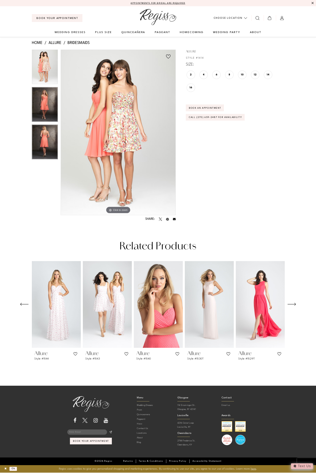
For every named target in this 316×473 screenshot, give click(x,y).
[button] (270, 18)
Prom (139, 410)
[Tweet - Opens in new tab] (160, 219)
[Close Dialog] (6, 469)
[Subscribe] (110, 433)
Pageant (141, 420)
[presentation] (56, 305)
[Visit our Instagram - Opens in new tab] (96, 421)
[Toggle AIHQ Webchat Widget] (301, 466)
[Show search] (258, 18)
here (253, 469)
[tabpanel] (45, 69)
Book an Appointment (208, 109)
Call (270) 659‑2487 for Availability (220, 120)
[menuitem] (57, 19)
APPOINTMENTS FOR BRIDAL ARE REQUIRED (158, 3)
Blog (139, 443)
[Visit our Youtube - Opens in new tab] (106, 421)
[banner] (158, 17)
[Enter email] (90, 433)
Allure (55, 43)
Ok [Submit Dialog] (15, 469)
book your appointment (91, 443)
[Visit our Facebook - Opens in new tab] (75, 421)
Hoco (139, 424)
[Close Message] (312, 3)
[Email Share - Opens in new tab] (174, 219)
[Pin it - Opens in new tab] (167, 219)
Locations (142, 433)
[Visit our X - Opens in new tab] (84, 421)
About (140, 438)
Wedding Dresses (145, 406)
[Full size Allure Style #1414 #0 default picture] (118, 132)
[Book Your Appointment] (57, 19)
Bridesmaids (79, 43)
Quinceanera (143, 415)
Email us (225, 406)
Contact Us (142, 429)
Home (37, 43)
